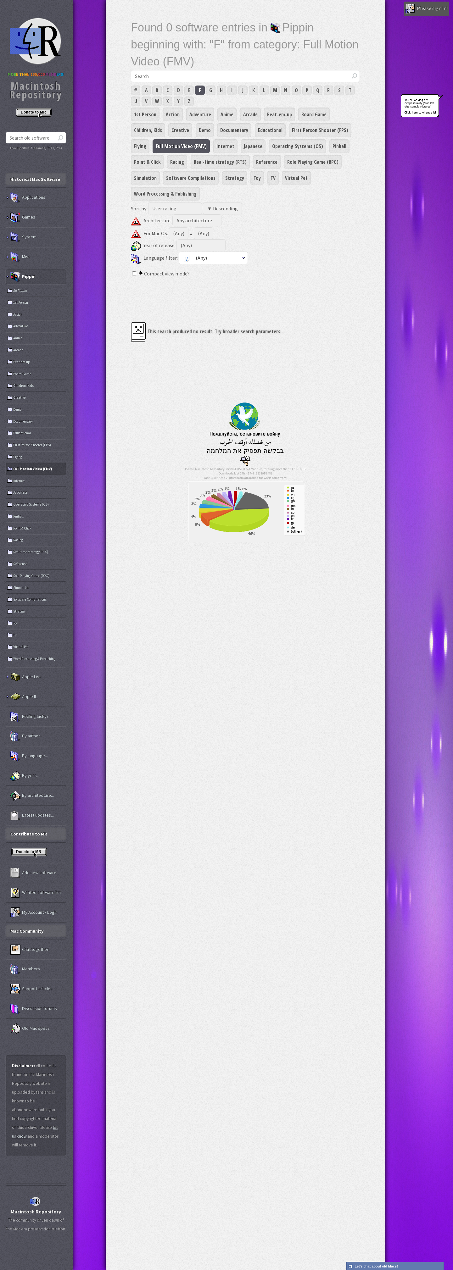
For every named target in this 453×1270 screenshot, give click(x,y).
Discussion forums (33, 1009)
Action (173, 114)
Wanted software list (35, 893)
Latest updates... (32, 815)
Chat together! (29, 950)
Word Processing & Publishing (165, 193)
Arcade (250, 114)
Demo (205, 130)
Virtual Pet (296, 178)
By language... (29, 756)
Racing (177, 161)
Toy (257, 178)
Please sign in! (426, 9)
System (23, 237)
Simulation (145, 178)
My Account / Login (34, 912)
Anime (227, 114)
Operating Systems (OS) (297, 146)
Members (25, 969)
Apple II (23, 697)
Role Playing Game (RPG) (312, 161)
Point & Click (147, 161)
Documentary (234, 130)
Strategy (234, 178)
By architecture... (32, 795)
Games (22, 217)
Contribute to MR (28, 834)
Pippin (23, 277)
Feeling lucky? (29, 717)
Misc (20, 257)
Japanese (253, 146)
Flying (140, 146)
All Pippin (20, 290)
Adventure (200, 114)
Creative (180, 130)
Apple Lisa (26, 677)
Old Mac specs (30, 1028)
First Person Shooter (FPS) (320, 130)
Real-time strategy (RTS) (220, 161)
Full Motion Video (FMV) (181, 146)
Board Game (314, 114)
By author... (26, 736)
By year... (24, 776)
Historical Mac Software (35, 179)
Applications (27, 197)
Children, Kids (148, 130)
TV (273, 178)
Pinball (339, 146)
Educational (270, 130)
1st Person (145, 114)
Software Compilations (190, 178)
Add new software (33, 873)
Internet (225, 146)
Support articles (31, 989)
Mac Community (27, 931)
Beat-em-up (279, 114)
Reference (266, 161)
